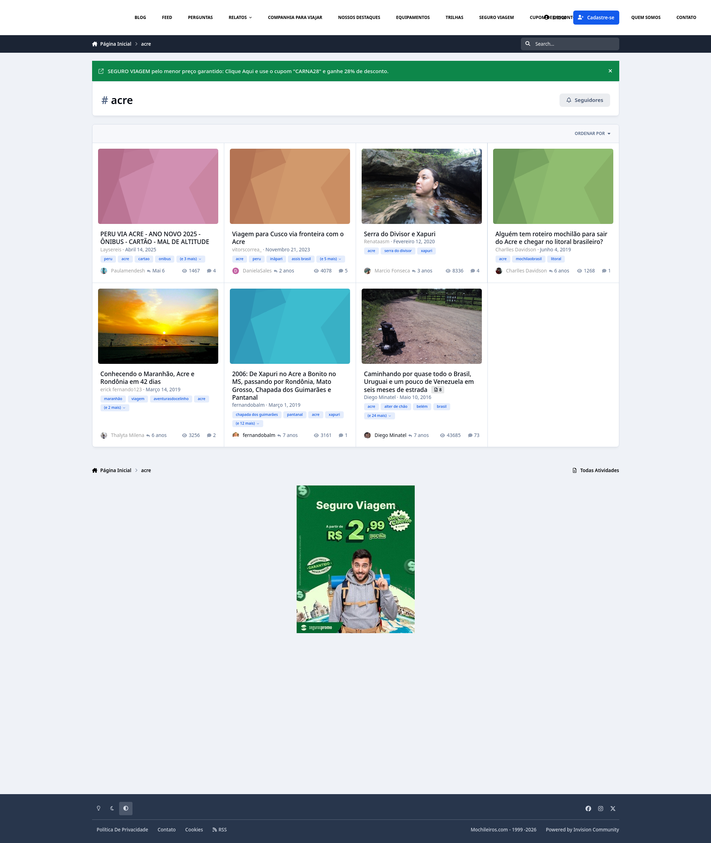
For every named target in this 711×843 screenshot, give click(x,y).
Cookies (194, 829)
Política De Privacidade (122, 829)
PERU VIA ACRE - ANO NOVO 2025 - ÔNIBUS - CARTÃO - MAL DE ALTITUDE (154, 237)
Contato (167, 829)
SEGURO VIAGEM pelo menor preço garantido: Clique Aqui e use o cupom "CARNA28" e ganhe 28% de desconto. (243, 71)
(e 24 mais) (379, 415)
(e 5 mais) (330, 258)
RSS (220, 829)
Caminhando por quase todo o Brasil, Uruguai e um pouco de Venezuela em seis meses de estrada (419, 381)
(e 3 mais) (190, 258)
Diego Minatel (380, 396)
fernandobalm (248, 404)
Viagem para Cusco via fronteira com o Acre (287, 237)
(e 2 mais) (114, 407)
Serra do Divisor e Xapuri (399, 234)
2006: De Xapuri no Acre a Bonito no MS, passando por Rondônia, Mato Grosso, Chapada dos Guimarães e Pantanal (284, 385)
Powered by (582, 829)
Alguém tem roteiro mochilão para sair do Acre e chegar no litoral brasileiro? (551, 237)
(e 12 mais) (247, 422)
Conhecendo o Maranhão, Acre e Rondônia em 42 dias (147, 377)
